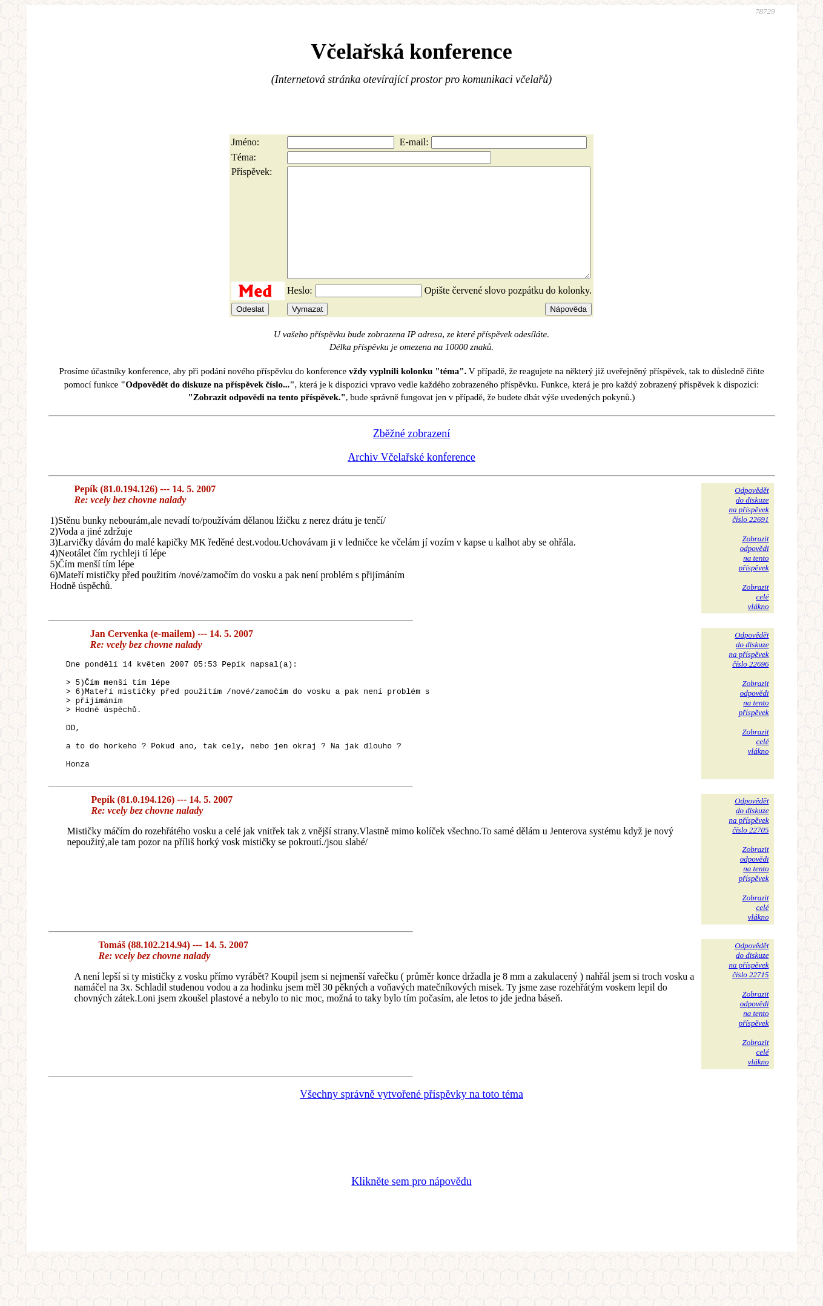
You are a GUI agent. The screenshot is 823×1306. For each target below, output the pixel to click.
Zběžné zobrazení (411, 455)
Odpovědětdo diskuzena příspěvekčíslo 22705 (748, 859)
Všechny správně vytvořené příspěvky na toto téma (411, 1138)
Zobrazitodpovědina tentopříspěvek (754, 575)
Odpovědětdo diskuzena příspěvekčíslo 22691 (748, 526)
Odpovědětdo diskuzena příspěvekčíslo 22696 (748, 671)
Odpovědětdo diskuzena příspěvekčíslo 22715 (748, 1003)
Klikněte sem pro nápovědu (411, 1225)
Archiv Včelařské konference (411, 479)
